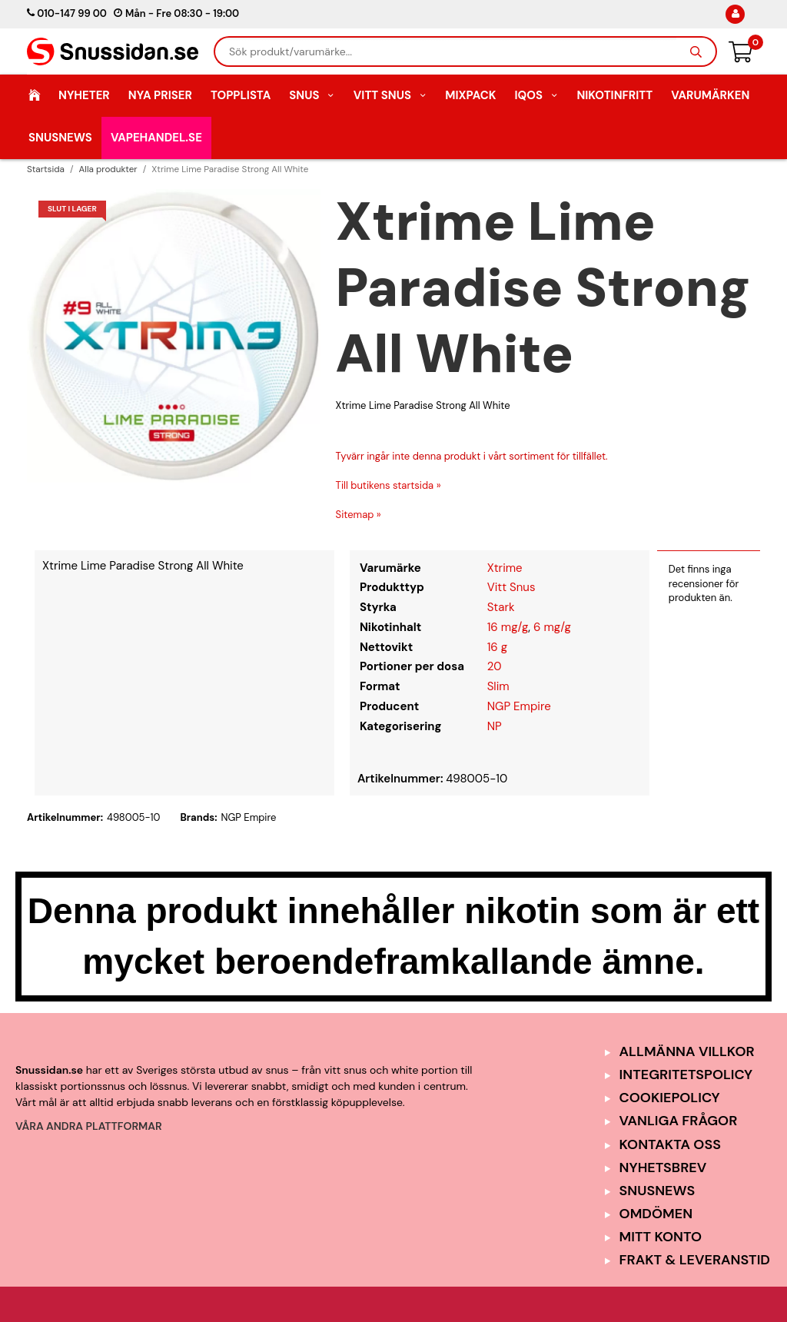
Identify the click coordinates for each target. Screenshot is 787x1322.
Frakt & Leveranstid (694, 1260)
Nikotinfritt (614, 95)
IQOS (536, 95)
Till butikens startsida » (388, 485)
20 (494, 666)
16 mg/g (508, 627)
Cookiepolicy (669, 1097)
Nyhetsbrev (663, 1167)
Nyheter (84, 95)
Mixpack (470, 95)
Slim (498, 686)
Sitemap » (358, 514)
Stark (501, 607)
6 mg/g (552, 627)
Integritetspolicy (686, 1074)
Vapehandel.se (156, 137)
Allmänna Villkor (687, 1051)
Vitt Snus (390, 95)
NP (494, 726)
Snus (312, 95)
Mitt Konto (660, 1236)
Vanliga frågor (678, 1120)
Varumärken (710, 95)
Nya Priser (160, 95)
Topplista (241, 95)
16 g (497, 647)
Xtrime (505, 568)
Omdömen (656, 1213)
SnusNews (60, 137)
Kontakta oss (670, 1144)
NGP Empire (519, 706)
